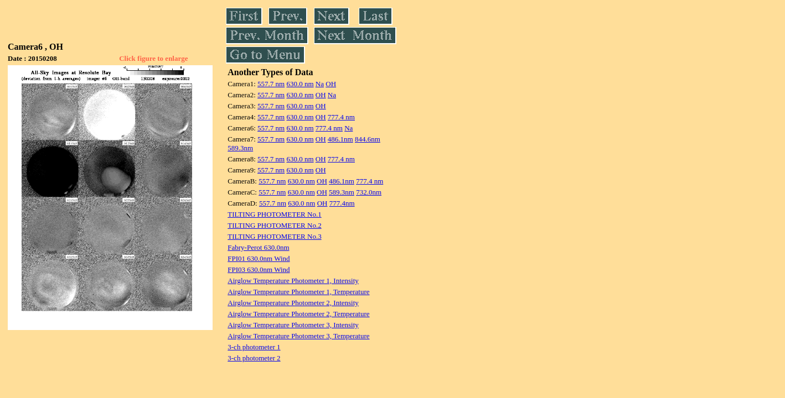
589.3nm (240, 148)
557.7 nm (271, 84)
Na (320, 84)
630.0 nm (299, 84)
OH (331, 84)
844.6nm (367, 139)
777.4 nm (341, 117)
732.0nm (368, 192)
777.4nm (342, 203)
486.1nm (340, 139)
